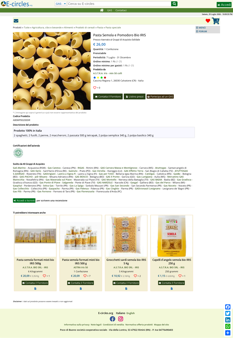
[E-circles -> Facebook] (112, 320)
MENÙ (202, 27)
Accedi (223, 4)
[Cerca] (61, 3)
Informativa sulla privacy (76, 324)
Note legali (96, 324)
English (131, 313)
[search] (119, 3)
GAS (109, 10)
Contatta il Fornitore (108, 96)
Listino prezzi (135, 96)
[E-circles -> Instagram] (120, 320)
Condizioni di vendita (113, 324)
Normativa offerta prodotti (139, 324)
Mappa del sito (161, 324)
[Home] (101, 10)
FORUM (203, 31)
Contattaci (121, 10)
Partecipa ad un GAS (161, 96)
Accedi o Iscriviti (24, 200)
